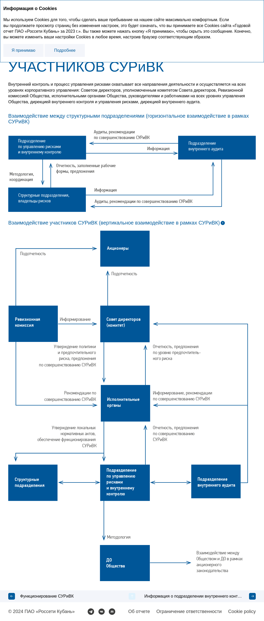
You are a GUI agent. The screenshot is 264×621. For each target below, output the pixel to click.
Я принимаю (23, 50)
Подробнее (65, 50)
